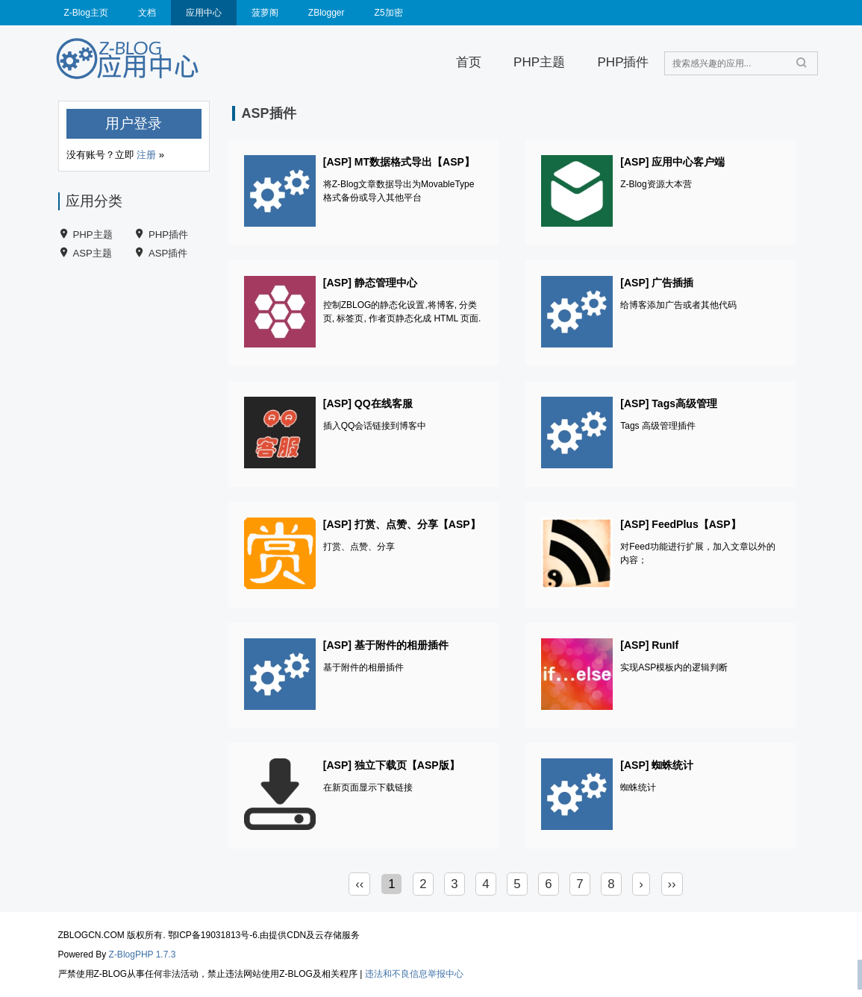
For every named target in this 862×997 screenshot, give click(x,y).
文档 (147, 12)
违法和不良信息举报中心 (414, 974)
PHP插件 (623, 62)
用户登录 (133, 123)
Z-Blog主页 (86, 12)
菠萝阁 (265, 12)
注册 (146, 154)
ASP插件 (168, 253)
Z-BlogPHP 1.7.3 (142, 954)
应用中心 (204, 12)
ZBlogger (326, 12)
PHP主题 (539, 62)
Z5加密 (389, 12)
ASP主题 (92, 253)
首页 (468, 62)
